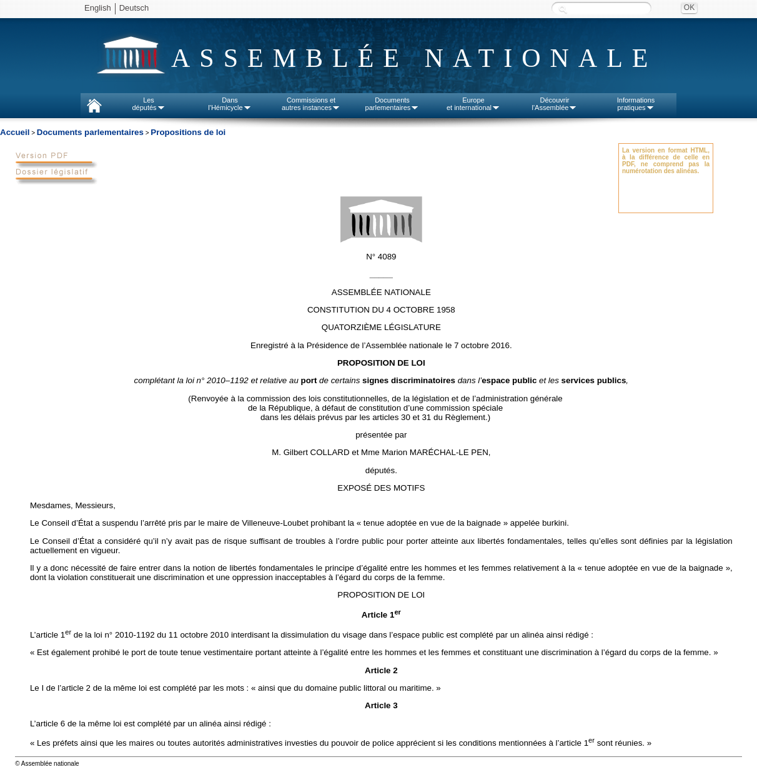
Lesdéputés (148, 103)
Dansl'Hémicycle (229, 103)
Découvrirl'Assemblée (555, 103)
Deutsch (134, 8)
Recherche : (563, 9)
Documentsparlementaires (392, 103)
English (97, 8)
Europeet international (473, 103)
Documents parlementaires (90, 132)
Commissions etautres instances (311, 103)
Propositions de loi (188, 132)
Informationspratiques (636, 103)
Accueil (14, 132)
